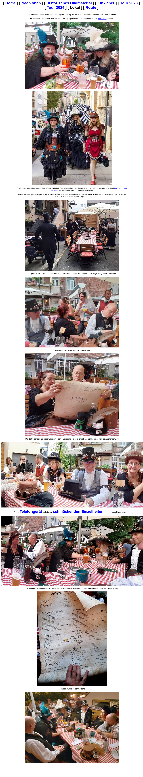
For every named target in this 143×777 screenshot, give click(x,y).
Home (10, 3)
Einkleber (105, 3)
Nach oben (31, 3)
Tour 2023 (129, 3)
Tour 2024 (55, 7)
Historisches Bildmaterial (69, 3)
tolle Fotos (102, 19)
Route (91, 7)
